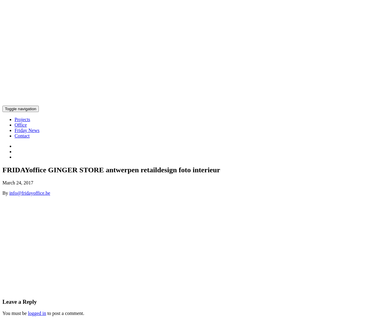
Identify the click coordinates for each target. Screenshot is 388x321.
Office (21, 124)
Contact (22, 135)
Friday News (27, 130)
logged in (37, 313)
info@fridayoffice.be (29, 193)
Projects (22, 119)
